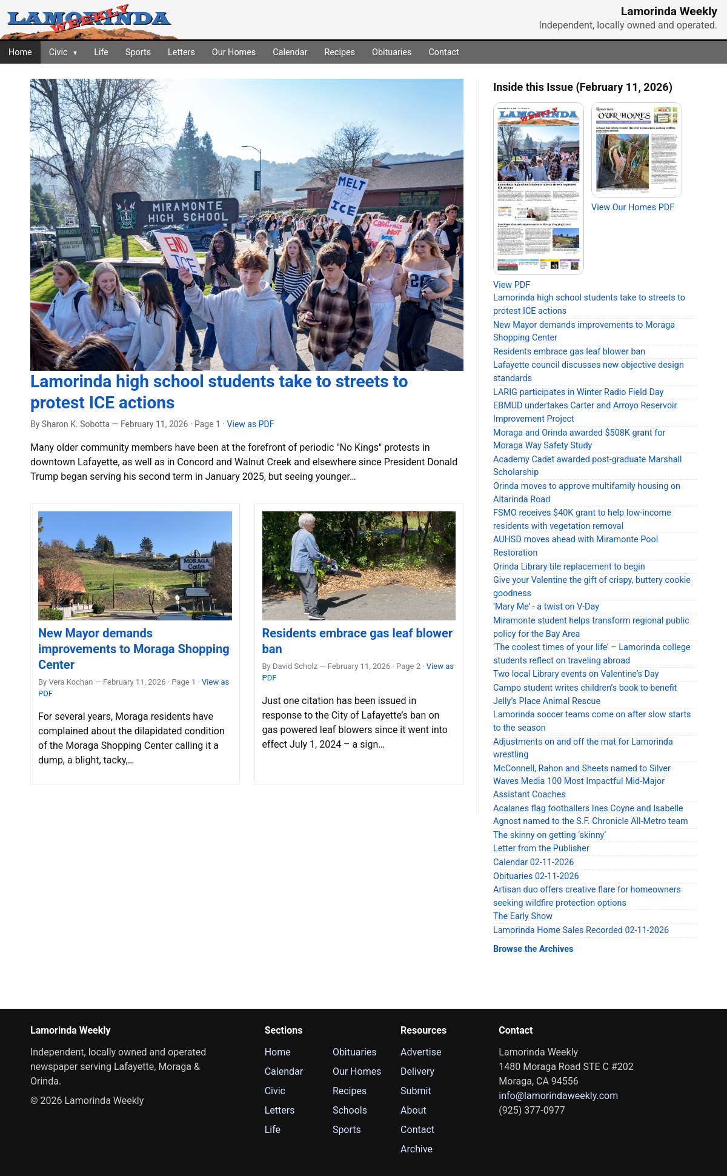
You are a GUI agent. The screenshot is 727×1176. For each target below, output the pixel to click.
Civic (63, 52)
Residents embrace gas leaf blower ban (569, 352)
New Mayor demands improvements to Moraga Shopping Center (134, 649)
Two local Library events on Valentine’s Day (576, 674)
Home (20, 52)
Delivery (417, 1071)
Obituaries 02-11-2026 (536, 876)
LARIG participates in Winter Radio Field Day (578, 392)
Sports (138, 52)
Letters (181, 52)
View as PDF (250, 424)
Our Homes (234, 52)
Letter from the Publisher (541, 848)
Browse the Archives (533, 949)
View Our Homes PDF (632, 207)
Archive (416, 1149)
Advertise (420, 1052)
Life (101, 52)
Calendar (290, 52)
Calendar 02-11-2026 (533, 862)
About (413, 1110)
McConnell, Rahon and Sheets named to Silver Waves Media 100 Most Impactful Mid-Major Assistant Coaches (582, 781)
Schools (350, 1110)
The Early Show (523, 916)
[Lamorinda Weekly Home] (89, 19)
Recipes (339, 52)
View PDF (511, 285)
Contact (443, 52)
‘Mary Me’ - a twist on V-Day (546, 607)
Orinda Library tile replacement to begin (569, 567)
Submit (415, 1091)
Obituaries (391, 52)
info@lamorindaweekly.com (558, 1095)
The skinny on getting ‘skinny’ (549, 835)
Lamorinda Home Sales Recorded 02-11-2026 (581, 930)
